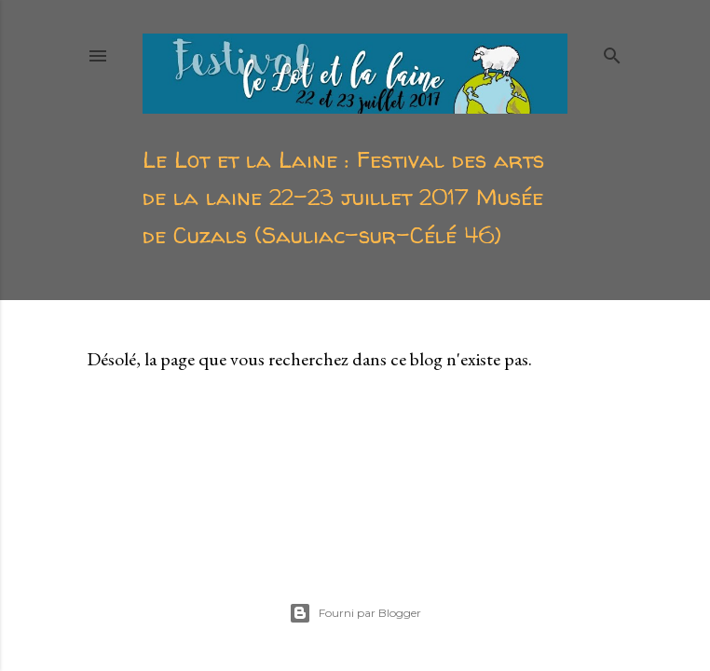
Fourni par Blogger (355, 613)
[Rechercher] (612, 52)
